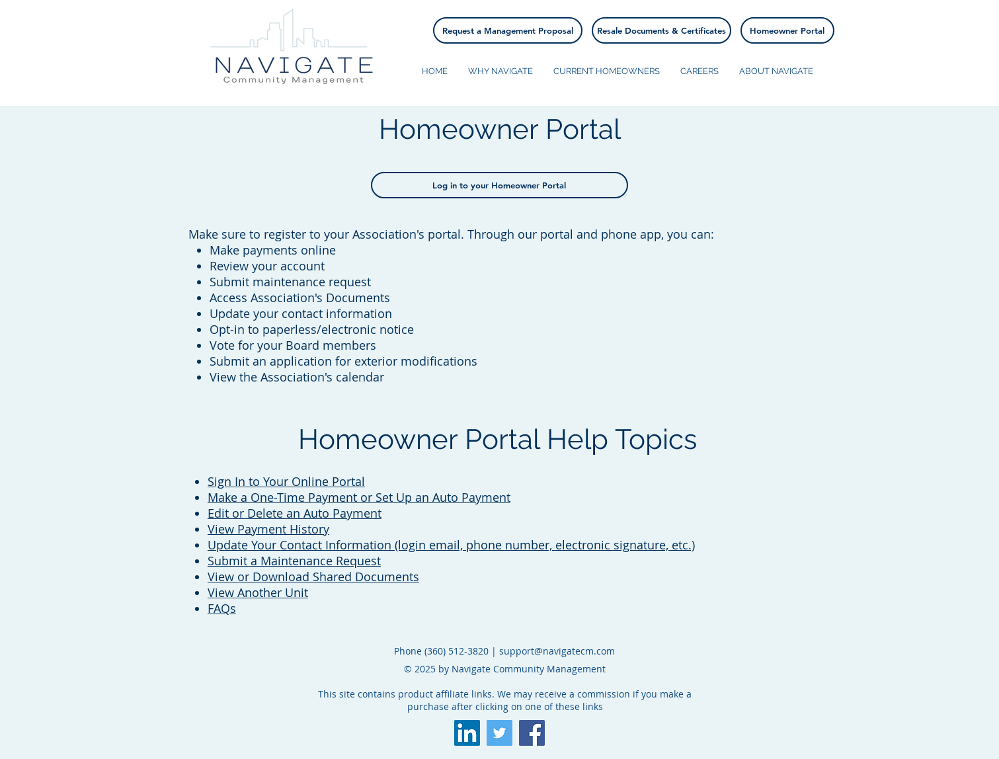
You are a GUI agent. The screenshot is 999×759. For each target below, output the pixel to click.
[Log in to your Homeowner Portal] (499, 185)
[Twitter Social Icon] (499, 733)
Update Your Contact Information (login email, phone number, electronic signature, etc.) (451, 545)
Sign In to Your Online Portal (286, 481)
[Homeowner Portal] (787, 30)
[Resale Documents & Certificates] (661, 30)
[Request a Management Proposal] (507, 30)
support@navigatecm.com (557, 651)
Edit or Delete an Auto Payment (294, 513)
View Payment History (268, 529)
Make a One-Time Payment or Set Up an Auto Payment (359, 497)
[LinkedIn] (467, 733)
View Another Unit (258, 592)
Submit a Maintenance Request (294, 561)
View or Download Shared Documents (313, 576)
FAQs (222, 608)
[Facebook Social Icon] (532, 733)
